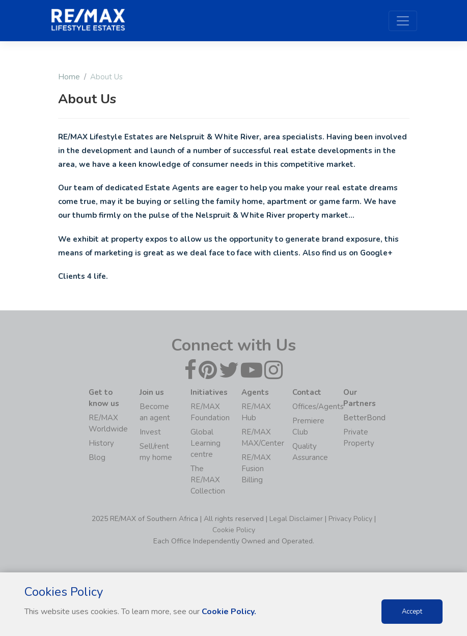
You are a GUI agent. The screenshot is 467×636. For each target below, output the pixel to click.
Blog (97, 457)
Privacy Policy (350, 519)
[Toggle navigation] (403, 21)
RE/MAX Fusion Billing (256, 468)
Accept (412, 611)
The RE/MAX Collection (207, 480)
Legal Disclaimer (296, 519)
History (101, 443)
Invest (150, 432)
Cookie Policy (233, 530)
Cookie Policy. (229, 611)
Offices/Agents (318, 406)
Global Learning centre (205, 443)
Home (69, 77)
